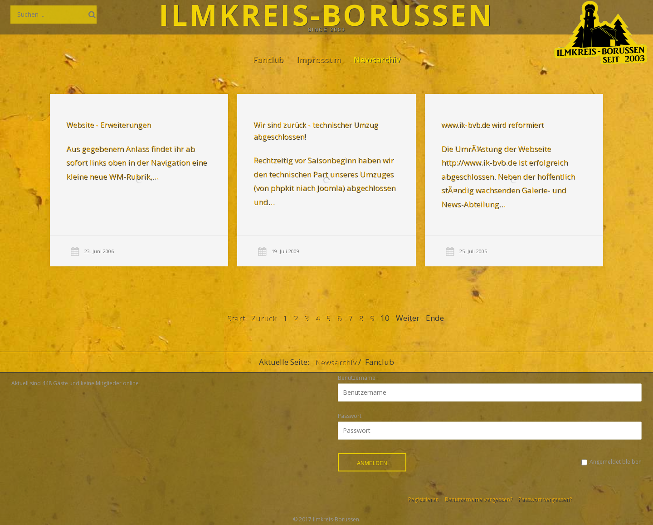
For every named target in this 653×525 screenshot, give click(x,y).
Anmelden (372, 463)
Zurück (263, 318)
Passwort (349, 416)
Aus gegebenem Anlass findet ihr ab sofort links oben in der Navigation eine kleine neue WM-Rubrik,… (136, 162)
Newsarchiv (376, 59)
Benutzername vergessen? (478, 499)
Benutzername (356, 378)
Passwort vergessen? (545, 499)
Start (235, 318)
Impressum (318, 59)
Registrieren (423, 499)
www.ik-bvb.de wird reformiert (492, 125)
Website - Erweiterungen (108, 125)
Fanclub (268, 59)
